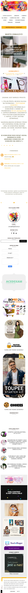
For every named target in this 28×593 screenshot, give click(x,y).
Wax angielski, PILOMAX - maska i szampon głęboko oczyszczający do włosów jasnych (17, 466)
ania (5, 154)
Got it (18, 591)
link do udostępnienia (18, 111)
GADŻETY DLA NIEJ (14, 17)
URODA (11, 20)
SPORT (4, 20)
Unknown (7, 163)
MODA (23, 17)
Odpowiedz (7, 158)
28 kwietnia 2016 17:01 (13, 154)
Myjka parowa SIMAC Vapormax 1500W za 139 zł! (17, 448)
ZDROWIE (10, 22)
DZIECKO (16, 15)
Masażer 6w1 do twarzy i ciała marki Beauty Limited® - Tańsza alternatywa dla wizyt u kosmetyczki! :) (17, 442)
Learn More (12, 591)
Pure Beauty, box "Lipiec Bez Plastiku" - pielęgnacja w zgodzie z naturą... (17, 457)
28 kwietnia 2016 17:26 (17, 163)
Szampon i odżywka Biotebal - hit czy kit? (17, 432)
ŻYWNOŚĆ (17, 22)
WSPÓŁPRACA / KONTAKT (14, 27)
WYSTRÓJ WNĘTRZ (20, 20)
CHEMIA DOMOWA (7, 15)
